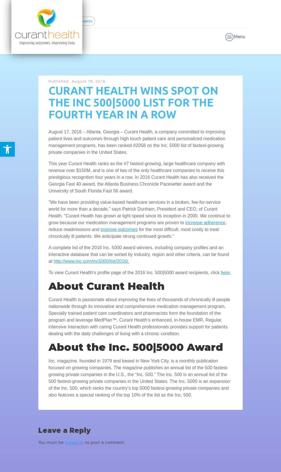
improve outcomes (119, 229)
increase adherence (205, 222)
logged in (74, 442)
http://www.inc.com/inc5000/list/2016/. (91, 261)
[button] (7, 149)
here (225, 272)
